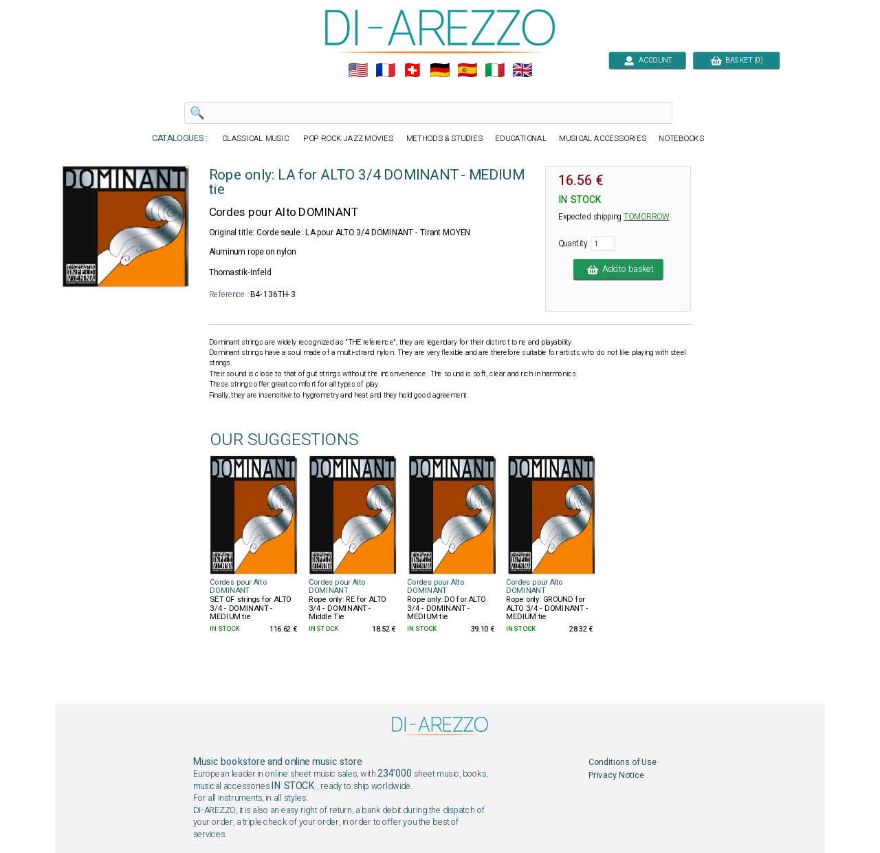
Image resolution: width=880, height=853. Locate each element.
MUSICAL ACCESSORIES (602, 138)
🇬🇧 (522, 70)
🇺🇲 (358, 70)
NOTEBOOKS (681, 138)
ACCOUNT (647, 60)
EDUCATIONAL (521, 138)
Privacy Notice (616, 774)
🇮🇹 (495, 70)
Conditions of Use (622, 762)
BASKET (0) (736, 60)
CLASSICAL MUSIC (256, 138)
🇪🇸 (467, 70)
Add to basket (618, 269)
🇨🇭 (412, 70)
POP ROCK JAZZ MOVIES (348, 138)
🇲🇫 (385, 70)
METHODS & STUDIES (444, 138)
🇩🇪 (440, 70)
